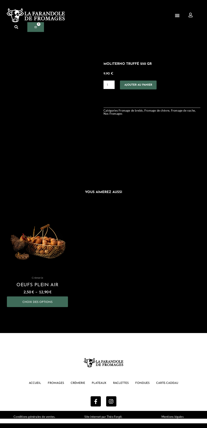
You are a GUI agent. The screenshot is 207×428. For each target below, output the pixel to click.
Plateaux (98, 387)
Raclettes (122, 387)
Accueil (30, 387)
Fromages (52, 387)
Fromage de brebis (132, 111)
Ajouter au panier (142, 85)
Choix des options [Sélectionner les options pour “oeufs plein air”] (37, 304)
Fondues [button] (145, 387)
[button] (177, 15)
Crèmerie (76, 387)
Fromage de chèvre (159, 111)
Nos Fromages (123, 115)
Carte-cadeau (171, 387)
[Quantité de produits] (109, 85)
